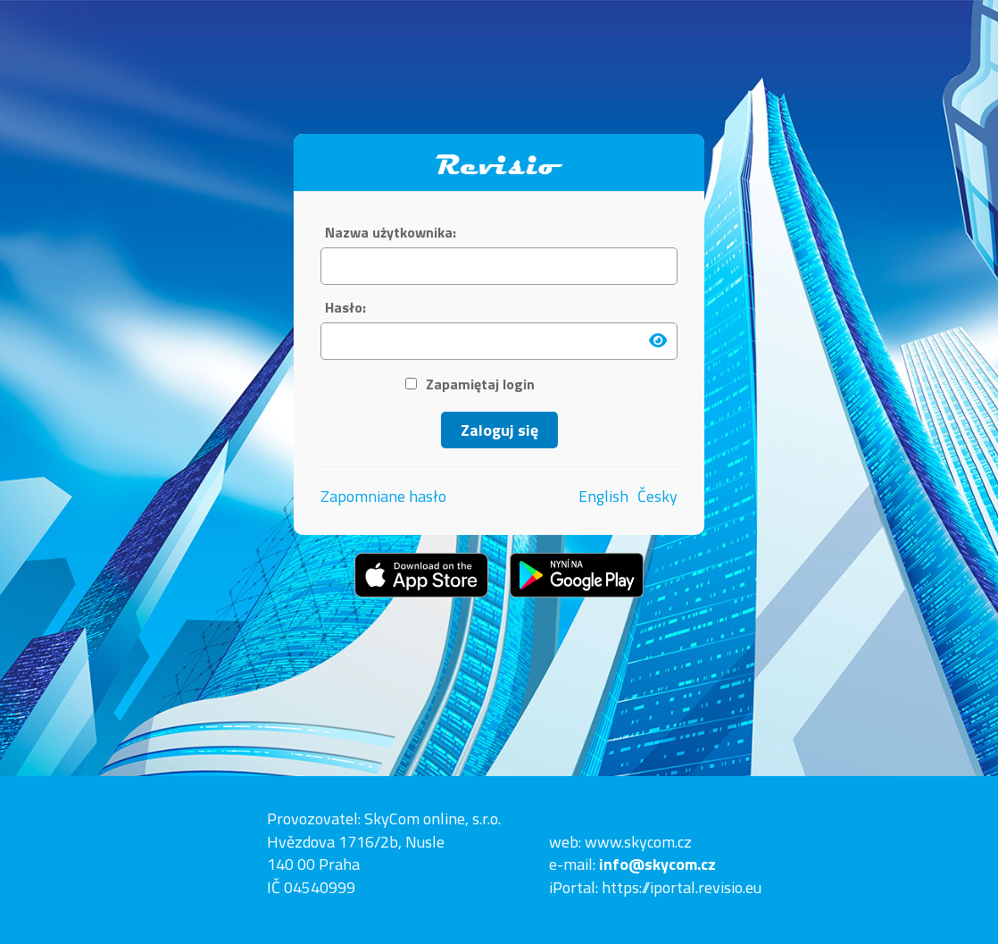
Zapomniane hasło (383, 496)
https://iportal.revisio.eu (681, 887)
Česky (657, 496)
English (603, 496)
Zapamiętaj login (470, 384)
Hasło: (345, 307)
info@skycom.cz (657, 864)
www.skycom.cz (638, 842)
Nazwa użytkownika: (390, 232)
